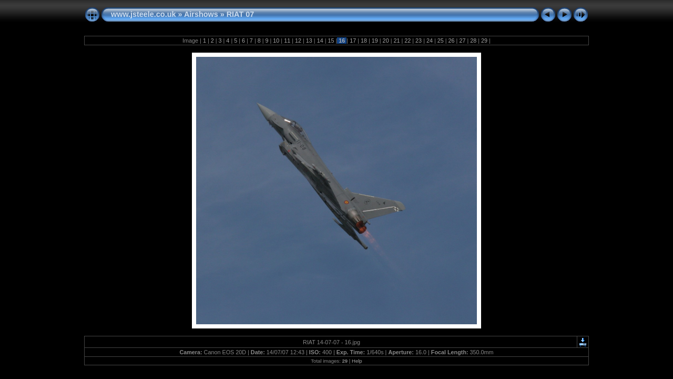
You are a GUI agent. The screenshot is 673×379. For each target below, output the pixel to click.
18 (364, 40)
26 (451, 40)
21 (396, 40)
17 (353, 40)
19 (375, 40)
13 (309, 40)
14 (320, 40)
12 (298, 40)
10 (276, 40)
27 (462, 40)
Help (357, 361)
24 (429, 40)
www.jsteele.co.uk (143, 14)
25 (440, 40)
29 (484, 40)
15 (330, 40)
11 (287, 40)
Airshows (201, 14)
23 (418, 40)
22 (407, 40)
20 (386, 40)
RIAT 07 (240, 14)
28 (473, 40)
